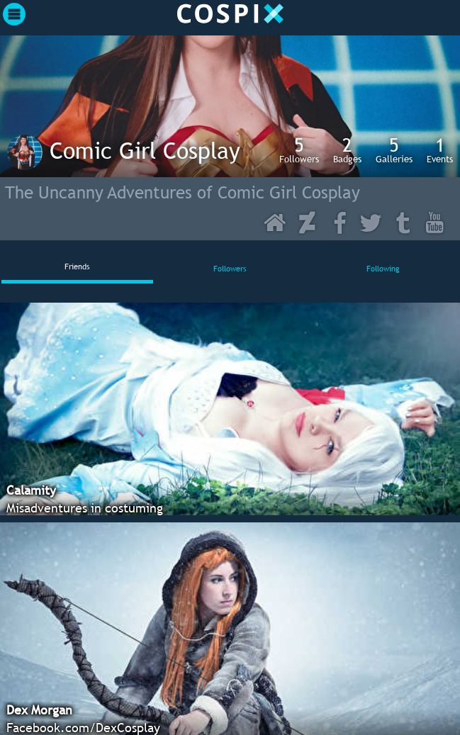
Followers (299, 149)
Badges (347, 149)
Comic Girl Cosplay (145, 150)
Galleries (394, 149)
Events (440, 149)
